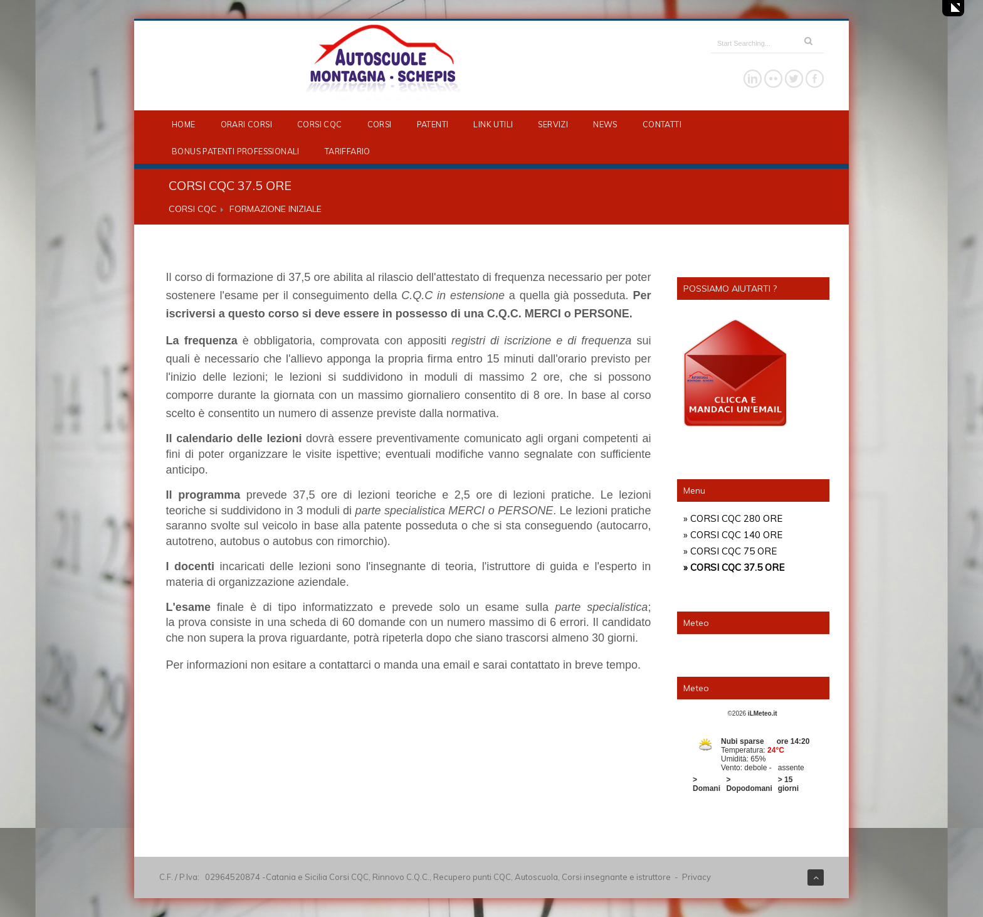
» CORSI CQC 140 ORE (732, 535)
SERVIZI (553, 124)
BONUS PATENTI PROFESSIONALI (236, 151)
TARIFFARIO (348, 151)
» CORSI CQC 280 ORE (732, 518)
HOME (184, 124)
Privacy (696, 877)
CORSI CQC (319, 124)
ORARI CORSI (246, 124)
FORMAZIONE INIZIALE (275, 209)
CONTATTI (662, 124)
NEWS (605, 124)
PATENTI (433, 124)
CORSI (379, 124)
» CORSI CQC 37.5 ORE (733, 567)
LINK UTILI (493, 124)
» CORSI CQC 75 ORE (730, 551)
